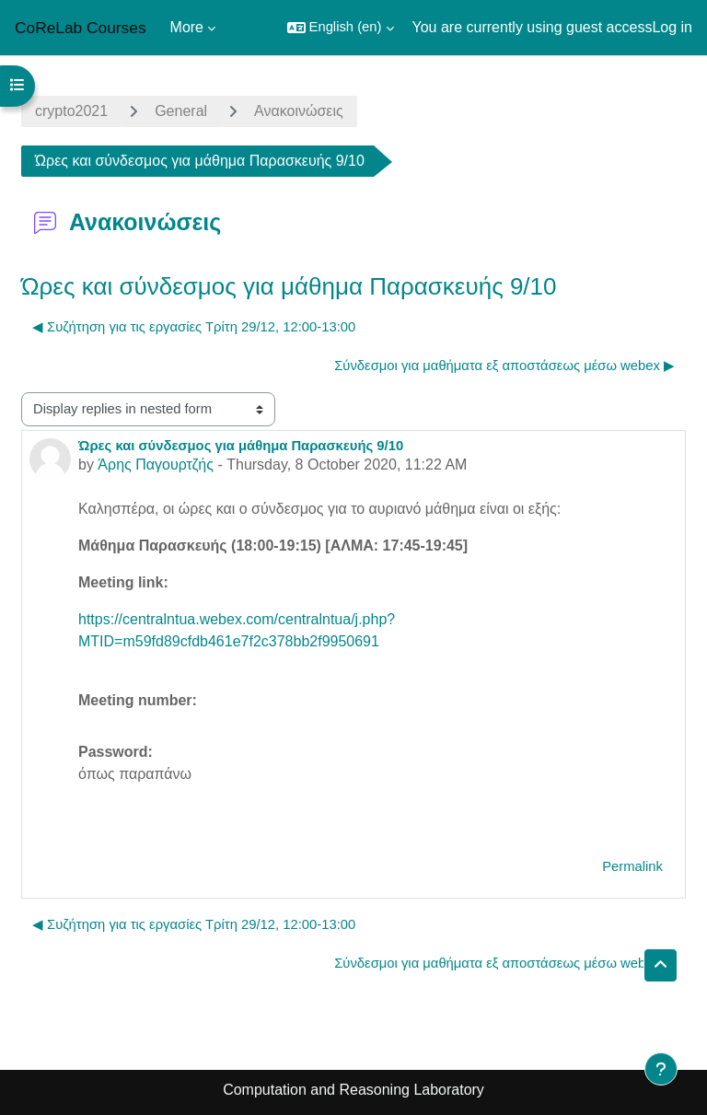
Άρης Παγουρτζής (156, 464)
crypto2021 (71, 111)
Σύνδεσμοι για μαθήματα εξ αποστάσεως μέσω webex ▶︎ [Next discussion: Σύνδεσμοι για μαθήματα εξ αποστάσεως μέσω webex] (504, 365)
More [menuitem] (186, 27)
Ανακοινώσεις (298, 111)
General (181, 111)
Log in (672, 27)
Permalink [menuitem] (632, 866)
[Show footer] (661, 1069)
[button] (340, 27)
